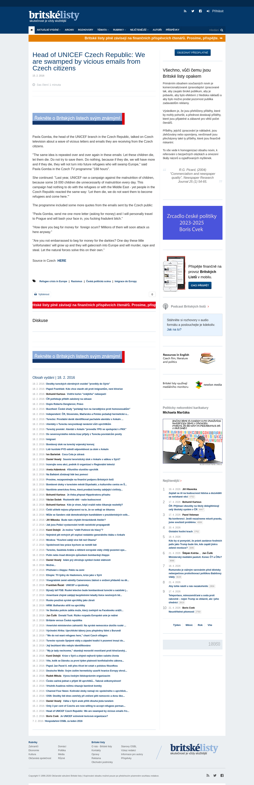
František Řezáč (55, 585)
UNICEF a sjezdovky (77, 585)
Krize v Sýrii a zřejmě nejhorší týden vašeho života (90, 655)
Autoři (157, 30)
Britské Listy (194, 750)
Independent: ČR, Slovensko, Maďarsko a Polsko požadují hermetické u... (87, 414)
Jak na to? (174, 329)
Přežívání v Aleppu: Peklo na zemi (65, 570)
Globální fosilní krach (184, 531)
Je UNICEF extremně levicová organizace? (84, 716)
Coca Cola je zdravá (73, 454)
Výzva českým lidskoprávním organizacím (86, 675)
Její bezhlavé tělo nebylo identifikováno (68, 645)
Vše (210, 625)
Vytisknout (41, 294)
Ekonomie (34, 750)
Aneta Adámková (55, 469)
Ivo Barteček (53, 454)
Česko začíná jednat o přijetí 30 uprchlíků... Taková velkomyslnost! (83, 681)
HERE (61, 260)
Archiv (69, 30)
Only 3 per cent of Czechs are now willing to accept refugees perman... (85, 706)
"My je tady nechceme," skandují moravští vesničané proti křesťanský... (86, 650)
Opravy (95, 754)
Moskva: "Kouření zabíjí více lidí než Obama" (71, 540)
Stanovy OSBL (129, 746)
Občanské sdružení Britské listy (67, 776)
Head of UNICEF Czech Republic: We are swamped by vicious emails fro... (87, 711)
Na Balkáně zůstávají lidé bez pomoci (67, 474)
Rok (200, 625)
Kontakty (96, 750)
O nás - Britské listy (102, 746)
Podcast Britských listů (185, 306)
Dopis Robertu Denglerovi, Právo (64, 404)
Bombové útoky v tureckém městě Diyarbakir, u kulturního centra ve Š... (86, 484)
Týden (177, 625)
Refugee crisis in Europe (53, 281)
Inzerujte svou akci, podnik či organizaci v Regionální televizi (80, 464)
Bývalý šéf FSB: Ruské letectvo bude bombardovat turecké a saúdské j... (87, 590)
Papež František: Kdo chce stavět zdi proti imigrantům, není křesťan (84, 389)
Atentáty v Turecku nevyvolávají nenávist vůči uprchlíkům (78, 424)
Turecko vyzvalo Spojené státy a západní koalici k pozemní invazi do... (85, 640)
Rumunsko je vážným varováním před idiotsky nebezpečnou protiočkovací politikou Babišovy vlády (195, 573)
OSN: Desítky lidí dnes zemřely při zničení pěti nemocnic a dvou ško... (85, 696)
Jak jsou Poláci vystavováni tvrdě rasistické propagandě (78, 524)
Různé (61, 758)
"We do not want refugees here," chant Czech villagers (77, 635)
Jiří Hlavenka (189, 489)
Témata (103, 30)
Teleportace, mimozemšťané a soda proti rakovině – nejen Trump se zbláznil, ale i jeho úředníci (194, 599)
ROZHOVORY (85, 30)
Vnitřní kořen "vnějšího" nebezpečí (86, 394)
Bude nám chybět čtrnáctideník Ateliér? (83, 520)
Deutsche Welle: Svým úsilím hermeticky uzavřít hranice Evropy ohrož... (86, 670)
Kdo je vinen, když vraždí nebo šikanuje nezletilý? (95, 504)
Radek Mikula (53, 675)
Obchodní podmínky (102, 762)
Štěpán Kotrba (190, 553)
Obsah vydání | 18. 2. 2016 (53, 378)
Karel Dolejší (53, 530)
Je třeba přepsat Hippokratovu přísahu (88, 494)
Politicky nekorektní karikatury (186, 410)
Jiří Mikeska (53, 520)
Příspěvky (172, 30)
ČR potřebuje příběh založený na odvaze (69, 399)
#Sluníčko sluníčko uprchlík (82, 469)
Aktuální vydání (49, 30)
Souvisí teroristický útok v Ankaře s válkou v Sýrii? (91, 459)
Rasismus (76, 281)
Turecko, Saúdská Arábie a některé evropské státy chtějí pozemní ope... (86, 550)
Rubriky (119, 30)
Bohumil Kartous (55, 394)
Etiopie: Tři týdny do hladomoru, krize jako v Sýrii (74, 575)
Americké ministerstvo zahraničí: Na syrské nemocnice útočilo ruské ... (86, 625)
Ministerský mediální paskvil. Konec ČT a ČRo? (195, 559)
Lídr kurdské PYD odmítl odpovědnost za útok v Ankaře (77, 449)
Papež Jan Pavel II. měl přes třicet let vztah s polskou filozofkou (82, 665)
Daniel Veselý (53, 459)
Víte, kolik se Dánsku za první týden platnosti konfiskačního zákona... (85, 660)
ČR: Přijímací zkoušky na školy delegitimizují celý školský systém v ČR (194, 508)
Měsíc (189, 625)
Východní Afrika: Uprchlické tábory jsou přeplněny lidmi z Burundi (83, 630)
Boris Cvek (52, 716)
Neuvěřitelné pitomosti (185, 612)
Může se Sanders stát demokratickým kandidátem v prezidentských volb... (87, 514)
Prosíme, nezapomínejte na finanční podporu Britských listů (80, 479)
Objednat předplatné (192, 52)
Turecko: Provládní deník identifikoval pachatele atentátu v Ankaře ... (84, 419)
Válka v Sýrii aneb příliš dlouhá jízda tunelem (88, 701)
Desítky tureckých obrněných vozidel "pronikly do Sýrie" (78, 383)
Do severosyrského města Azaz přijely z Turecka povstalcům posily (84, 434)
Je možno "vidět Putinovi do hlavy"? (82, 530)
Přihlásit (215, 11)
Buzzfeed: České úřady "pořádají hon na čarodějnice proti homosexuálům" (88, 409)
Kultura (32, 754)
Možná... (51, 565)
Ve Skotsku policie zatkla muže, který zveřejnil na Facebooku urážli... (84, 610)
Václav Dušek (53, 499)
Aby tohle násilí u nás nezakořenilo (192, 586)
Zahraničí (33, 746)
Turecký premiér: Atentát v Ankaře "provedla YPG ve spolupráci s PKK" (86, 429)
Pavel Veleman (190, 514)
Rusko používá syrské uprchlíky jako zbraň (70, 600)
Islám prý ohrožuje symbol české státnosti (86, 560)
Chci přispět (200, 285)
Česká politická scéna (98, 281)
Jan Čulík (51, 615)
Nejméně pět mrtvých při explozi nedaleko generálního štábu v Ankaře (85, 534)
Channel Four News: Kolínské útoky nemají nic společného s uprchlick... (87, 691)
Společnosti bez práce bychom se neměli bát (71, 545)
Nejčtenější (139, 30)
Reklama (96, 758)
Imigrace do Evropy (126, 281)
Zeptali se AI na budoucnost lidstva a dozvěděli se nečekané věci (195, 495)
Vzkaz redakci (128, 750)
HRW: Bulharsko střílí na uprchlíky (65, 605)
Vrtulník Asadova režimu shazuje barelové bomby (74, 686)
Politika (62, 750)
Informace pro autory (132, 754)
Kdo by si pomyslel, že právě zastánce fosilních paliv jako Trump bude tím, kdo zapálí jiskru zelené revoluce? (195, 544)
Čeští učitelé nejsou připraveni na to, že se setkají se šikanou (80, 509)
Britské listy (56, 17)
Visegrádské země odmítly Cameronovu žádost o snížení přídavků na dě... (87, 580)
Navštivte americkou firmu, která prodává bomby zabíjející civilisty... (84, 489)
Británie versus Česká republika (64, 620)
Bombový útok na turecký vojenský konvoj (70, 444)
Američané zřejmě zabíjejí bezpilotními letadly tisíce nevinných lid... (84, 595)
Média (61, 754)
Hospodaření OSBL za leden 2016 (64, 721)
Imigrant (51, 439)
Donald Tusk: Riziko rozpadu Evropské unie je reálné (88, 615)
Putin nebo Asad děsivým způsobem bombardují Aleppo (77, 555)
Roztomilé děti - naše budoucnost (82, 499)
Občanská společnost (40, 758)
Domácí (62, 746)
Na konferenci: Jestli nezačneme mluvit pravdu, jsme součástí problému (195, 520)
